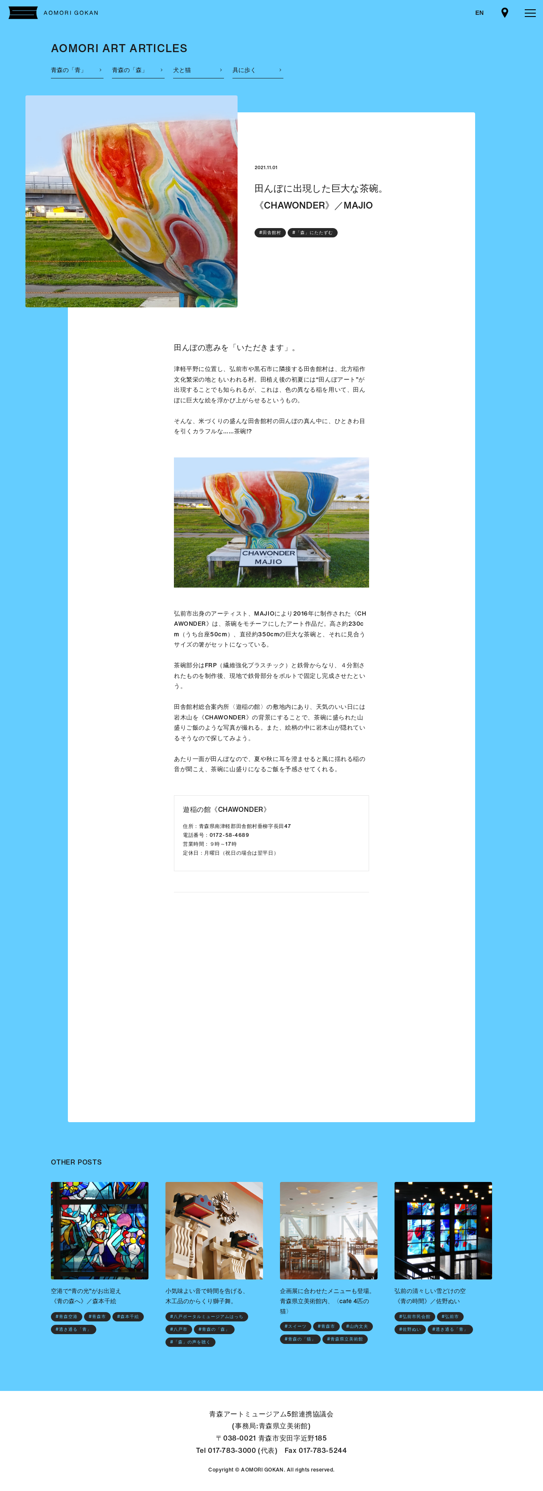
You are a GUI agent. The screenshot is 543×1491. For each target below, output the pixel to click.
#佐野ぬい (410, 1329)
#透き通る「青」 (74, 1329)
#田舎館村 (270, 232)
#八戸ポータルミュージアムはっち (207, 1316)
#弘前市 (450, 1316)
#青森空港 (67, 1316)
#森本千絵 (128, 1316)
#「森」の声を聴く (190, 1342)
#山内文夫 (357, 1326)
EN (480, 12)
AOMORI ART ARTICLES (119, 48)
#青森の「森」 (214, 1329)
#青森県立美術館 (345, 1339)
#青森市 (97, 1316)
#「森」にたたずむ (312, 232)
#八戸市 (179, 1329)
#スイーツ (296, 1326)
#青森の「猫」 (300, 1339)
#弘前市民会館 (415, 1316)
